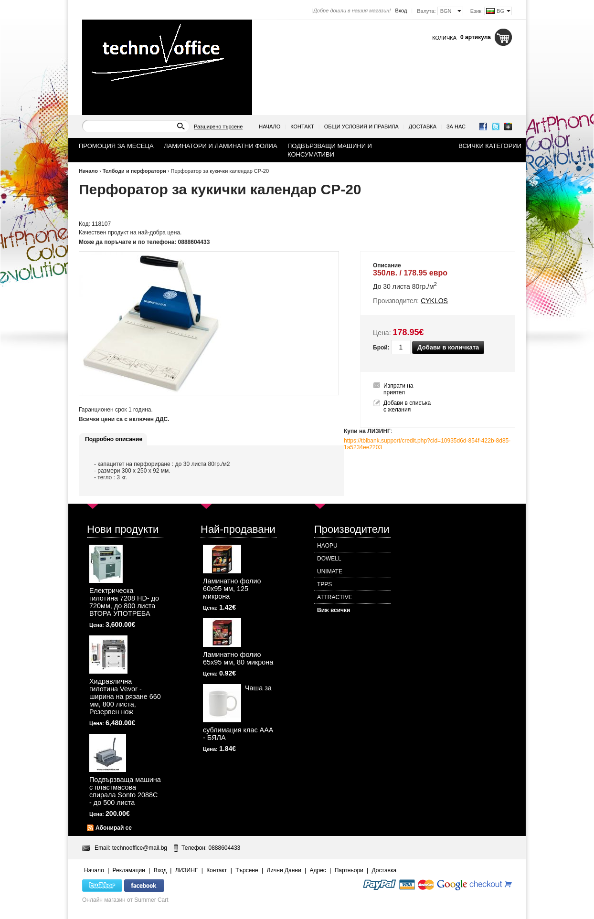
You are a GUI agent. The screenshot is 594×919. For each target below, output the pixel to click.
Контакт (302, 126)
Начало (269, 126)
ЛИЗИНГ (186, 870)
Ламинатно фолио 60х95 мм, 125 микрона (232, 588)
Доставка (422, 126)
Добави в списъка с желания (407, 406)
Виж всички (333, 610)
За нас (456, 126)
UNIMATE (329, 571)
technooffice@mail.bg (139, 848)
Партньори (349, 870)
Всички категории (489, 145)
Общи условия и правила (361, 126)
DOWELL (329, 558)
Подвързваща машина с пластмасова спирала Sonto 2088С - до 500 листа (125, 791)
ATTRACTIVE (334, 597)
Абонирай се (113, 827)
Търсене (246, 870)
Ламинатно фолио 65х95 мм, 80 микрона (238, 658)
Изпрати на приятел (398, 389)
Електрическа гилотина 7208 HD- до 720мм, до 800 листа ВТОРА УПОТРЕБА (124, 602)
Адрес (317, 870)
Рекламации (129, 870)
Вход (401, 10)
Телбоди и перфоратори (135, 171)
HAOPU (327, 545)
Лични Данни (283, 870)
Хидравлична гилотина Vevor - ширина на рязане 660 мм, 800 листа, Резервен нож (125, 696)
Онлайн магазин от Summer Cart (125, 900)
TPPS (324, 584)
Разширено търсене (218, 126)
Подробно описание (113, 439)
